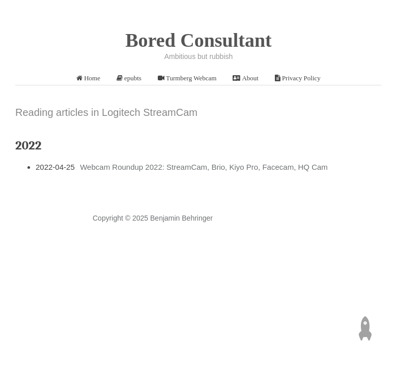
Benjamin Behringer (181, 218)
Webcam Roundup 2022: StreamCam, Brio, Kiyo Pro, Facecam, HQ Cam (204, 167)
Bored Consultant (198, 40)
